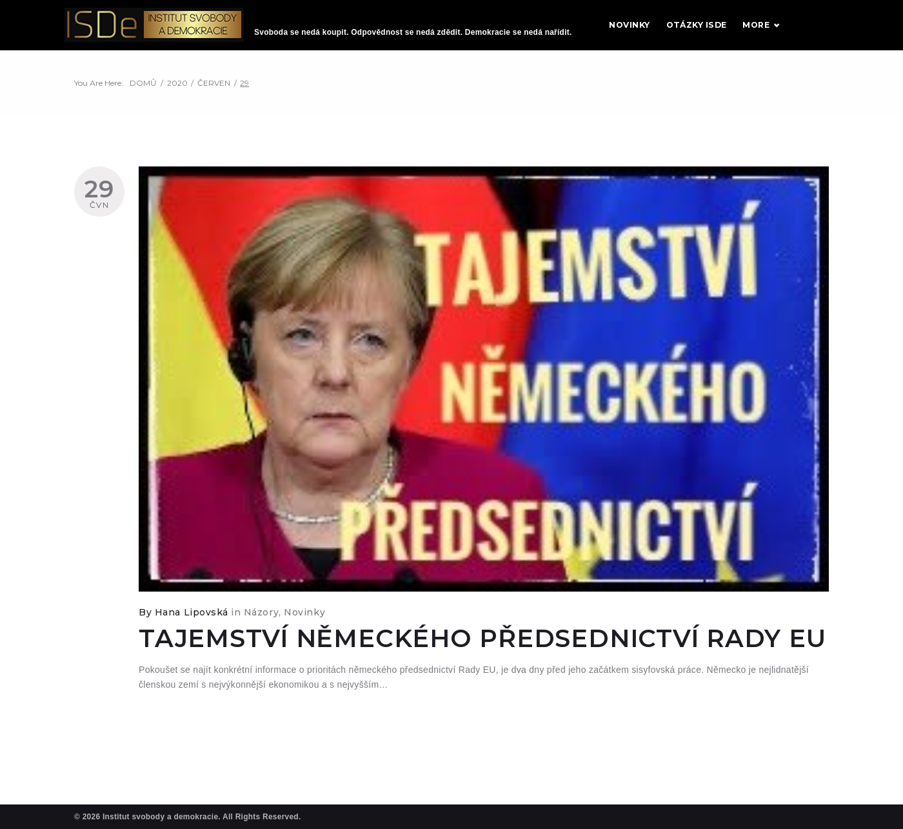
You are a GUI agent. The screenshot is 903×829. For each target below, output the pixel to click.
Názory (261, 623)
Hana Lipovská (191, 623)
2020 (177, 94)
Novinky (677, 30)
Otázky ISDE (744, 30)
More (803, 30)
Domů (143, 94)
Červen (213, 94)
